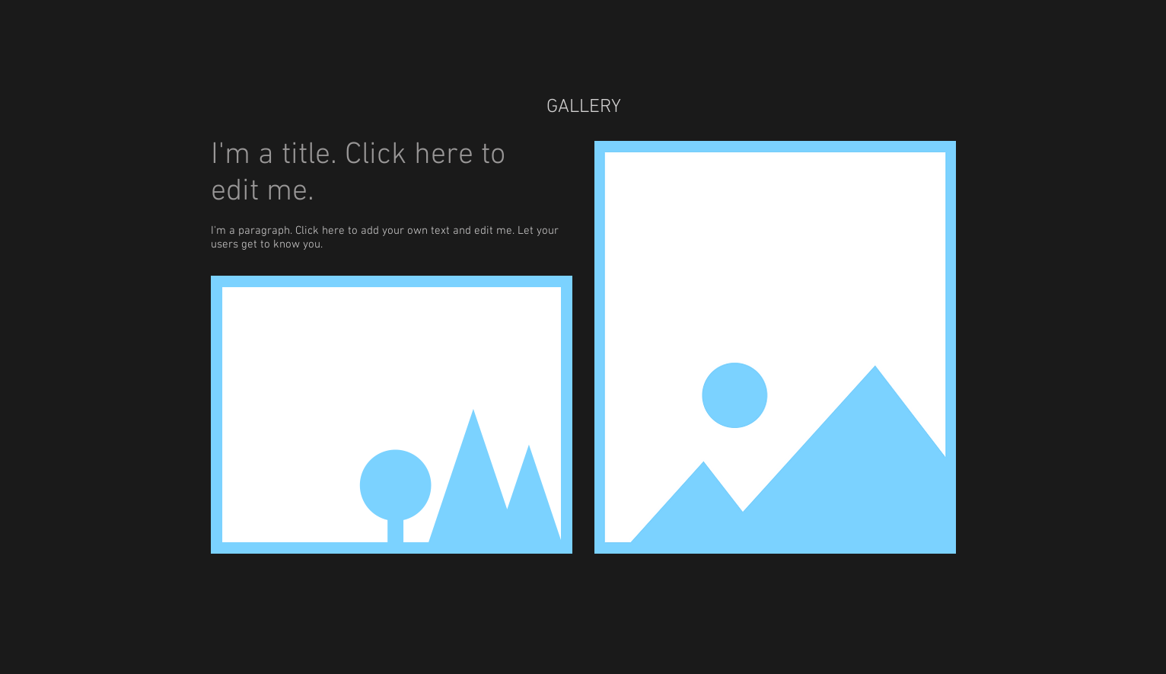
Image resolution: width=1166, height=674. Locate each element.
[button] (391, 415)
